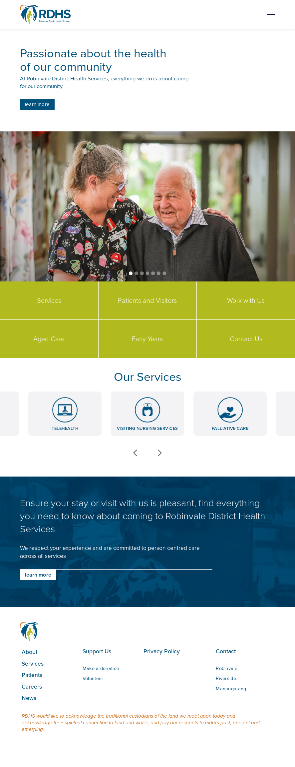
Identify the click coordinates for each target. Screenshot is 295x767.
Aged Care (49, 338)
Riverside (226, 678)
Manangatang (231, 688)
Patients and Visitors (147, 300)
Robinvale (226, 668)
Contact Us (246, 338)
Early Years (147, 338)
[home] (45, 14)
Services (49, 300)
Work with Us (246, 300)
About (29, 652)
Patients (32, 675)
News (29, 698)
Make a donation (101, 668)
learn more (37, 104)
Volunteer (93, 678)
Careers (32, 686)
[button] (131, 273)
